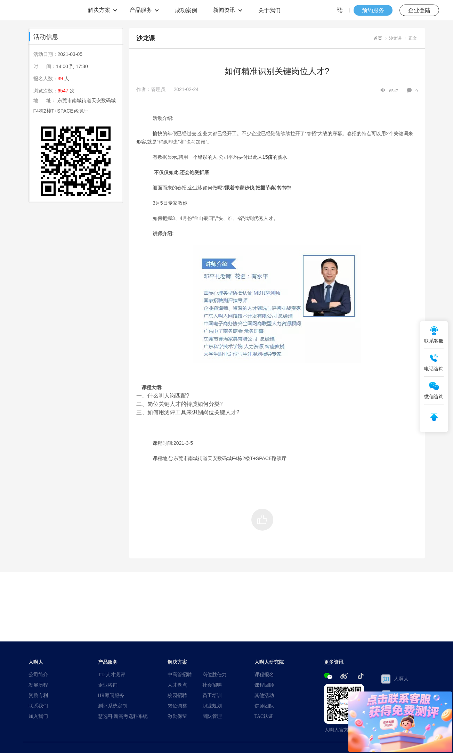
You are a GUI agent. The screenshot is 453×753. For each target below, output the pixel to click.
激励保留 (177, 716)
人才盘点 (177, 684)
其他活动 (264, 695)
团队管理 (212, 716)
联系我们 (38, 705)
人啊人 (394, 679)
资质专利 (38, 695)
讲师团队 (264, 705)
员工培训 (212, 695)
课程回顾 (264, 684)
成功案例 (186, 10)
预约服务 (373, 10)
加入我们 (38, 716)
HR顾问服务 (111, 695)
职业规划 (212, 705)
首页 (378, 38)
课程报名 (264, 674)
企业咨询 (108, 684)
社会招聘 (212, 684)
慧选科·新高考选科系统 (123, 716)
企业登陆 (419, 10)
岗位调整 (177, 705)
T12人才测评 (112, 674)
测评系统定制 (112, 705)
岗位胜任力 (214, 674)
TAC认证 (264, 716)
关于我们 (269, 10)
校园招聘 (177, 695)
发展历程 (38, 684)
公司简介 (38, 674)
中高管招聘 (180, 674)
